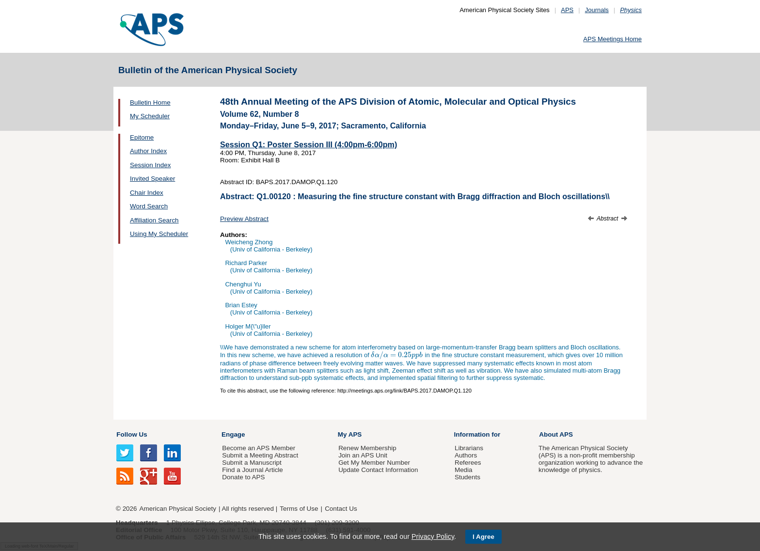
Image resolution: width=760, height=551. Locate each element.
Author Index (148, 151)
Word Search (149, 206)
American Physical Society (178, 508)
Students (467, 477)
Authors (466, 455)
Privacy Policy (433, 536)
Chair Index (146, 192)
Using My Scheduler (159, 233)
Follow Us (131, 434)
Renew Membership (367, 448)
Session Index (150, 165)
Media (464, 469)
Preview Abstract (244, 218)
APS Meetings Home (612, 39)
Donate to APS (243, 477)
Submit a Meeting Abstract (260, 455)
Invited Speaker (152, 178)
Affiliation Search (154, 220)
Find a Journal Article (252, 469)
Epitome (142, 137)
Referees (468, 462)
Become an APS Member (258, 448)
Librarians (469, 448)
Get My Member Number (374, 462)
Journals (597, 10)
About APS (556, 434)
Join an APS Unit (362, 455)
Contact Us (341, 508)
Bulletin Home (150, 102)
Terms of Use (299, 508)
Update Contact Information (378, 469)
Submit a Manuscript (251, 462)
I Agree (483, 536)
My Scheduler (150, 116)
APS (567, 10)
